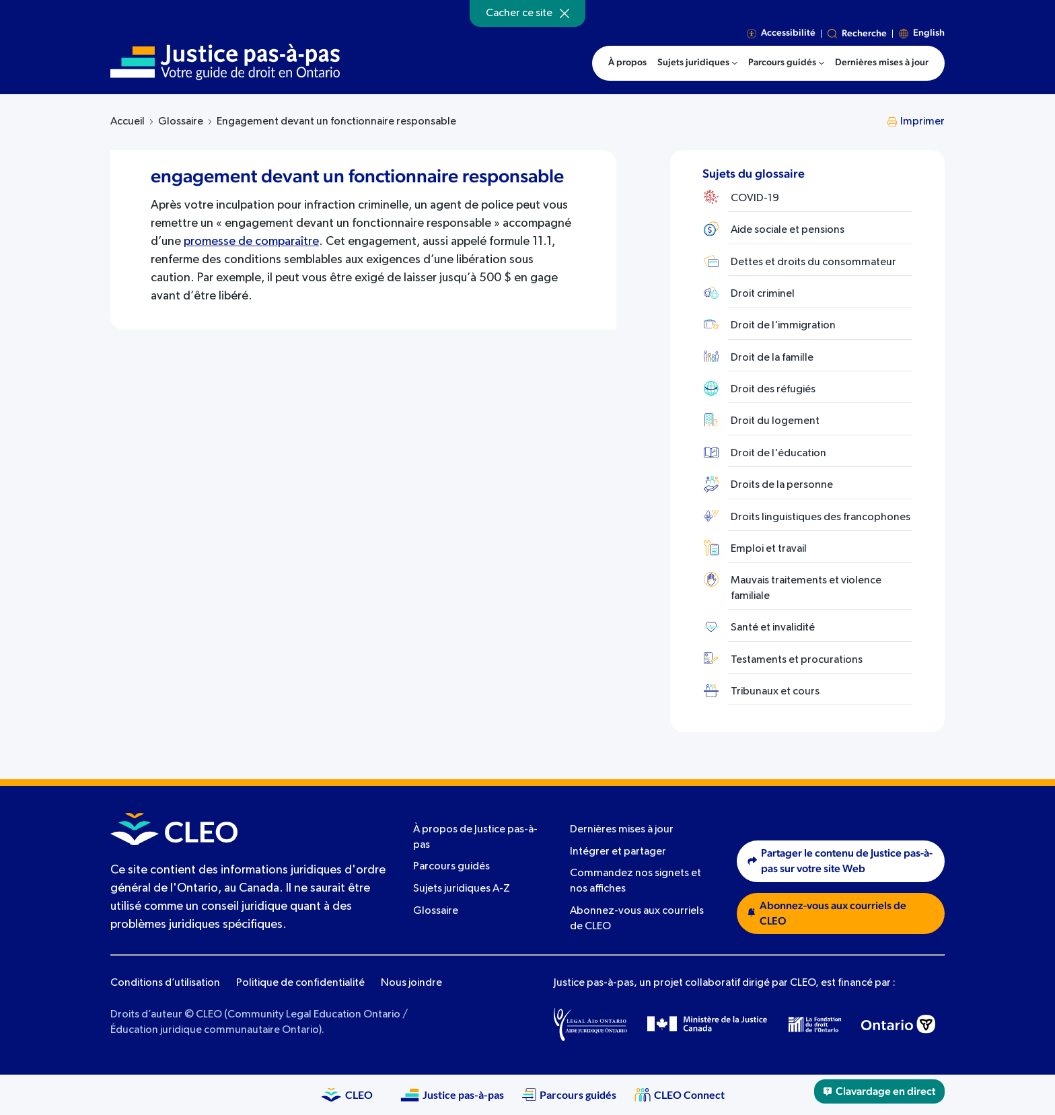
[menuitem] (697, 63)
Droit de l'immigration (783, 325)
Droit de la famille (772, 358)
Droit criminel (763, 294)
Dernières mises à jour (622, 829)
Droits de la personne (782, 485)
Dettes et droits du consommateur (813, 262)
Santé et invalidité (773, 627)
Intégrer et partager (618, 852)
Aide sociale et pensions (787, 230)
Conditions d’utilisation (165, 983)
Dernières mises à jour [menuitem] (882, 62)
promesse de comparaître (251, 242)
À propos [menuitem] (627, 62)
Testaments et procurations (797, 660)
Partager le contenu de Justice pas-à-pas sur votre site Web (840, 861)
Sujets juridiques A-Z (461, 889)
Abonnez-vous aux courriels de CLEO (827, 913)
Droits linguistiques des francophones (820, 517)
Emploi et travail (769, 549)
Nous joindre (411, 983)
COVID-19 (755, 198)
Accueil (127, 121)
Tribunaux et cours (775, 691)
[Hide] (564, 13)
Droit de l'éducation (778, 453)
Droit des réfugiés (773, 389)
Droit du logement (775, 421)
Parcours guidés (451, 866)
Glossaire (180, 121)
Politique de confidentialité (300, 983)
